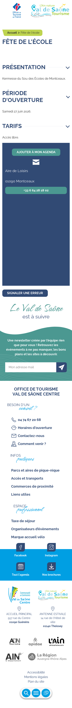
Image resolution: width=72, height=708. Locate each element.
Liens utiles (20, 494)
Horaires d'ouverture (35, 428)
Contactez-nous (31, 436)
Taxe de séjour (23, 521)
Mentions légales (36, 677)
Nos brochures (51, 574)
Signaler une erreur (25, 293)
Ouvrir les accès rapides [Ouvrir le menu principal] (45, 693)
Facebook (20, 555)
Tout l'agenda (20, 574)
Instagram (51, 555)
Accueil (12, 32)
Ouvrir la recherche (26, 693)
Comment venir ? (32, 444)
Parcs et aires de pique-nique (35, 470)
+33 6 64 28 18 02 (36, 190)
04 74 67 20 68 (29, 420)
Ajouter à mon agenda (36, 152)
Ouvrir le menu (36, 693)
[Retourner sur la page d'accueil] (36, 9)
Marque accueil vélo (28, 537)
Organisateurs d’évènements (35, 529)
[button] (36, 67)
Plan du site (36, 681)
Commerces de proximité (32, 486)
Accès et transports (27, 478)
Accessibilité (36, 672)
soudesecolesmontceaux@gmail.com (36, 162)
